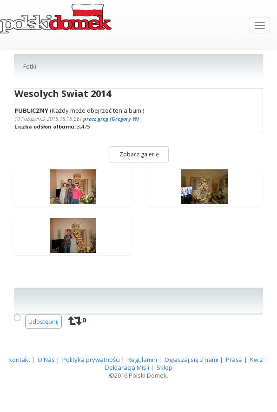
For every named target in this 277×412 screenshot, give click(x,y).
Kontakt (19, 383)
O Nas (46, 383)
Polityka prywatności (91, 383)
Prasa (234, 383)
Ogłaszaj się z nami (191, 383)
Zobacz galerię (139, 177)
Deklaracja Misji (127, 390)
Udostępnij (43, 345)
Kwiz (256, 383)
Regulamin (142, 383)
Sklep (164, 390)
